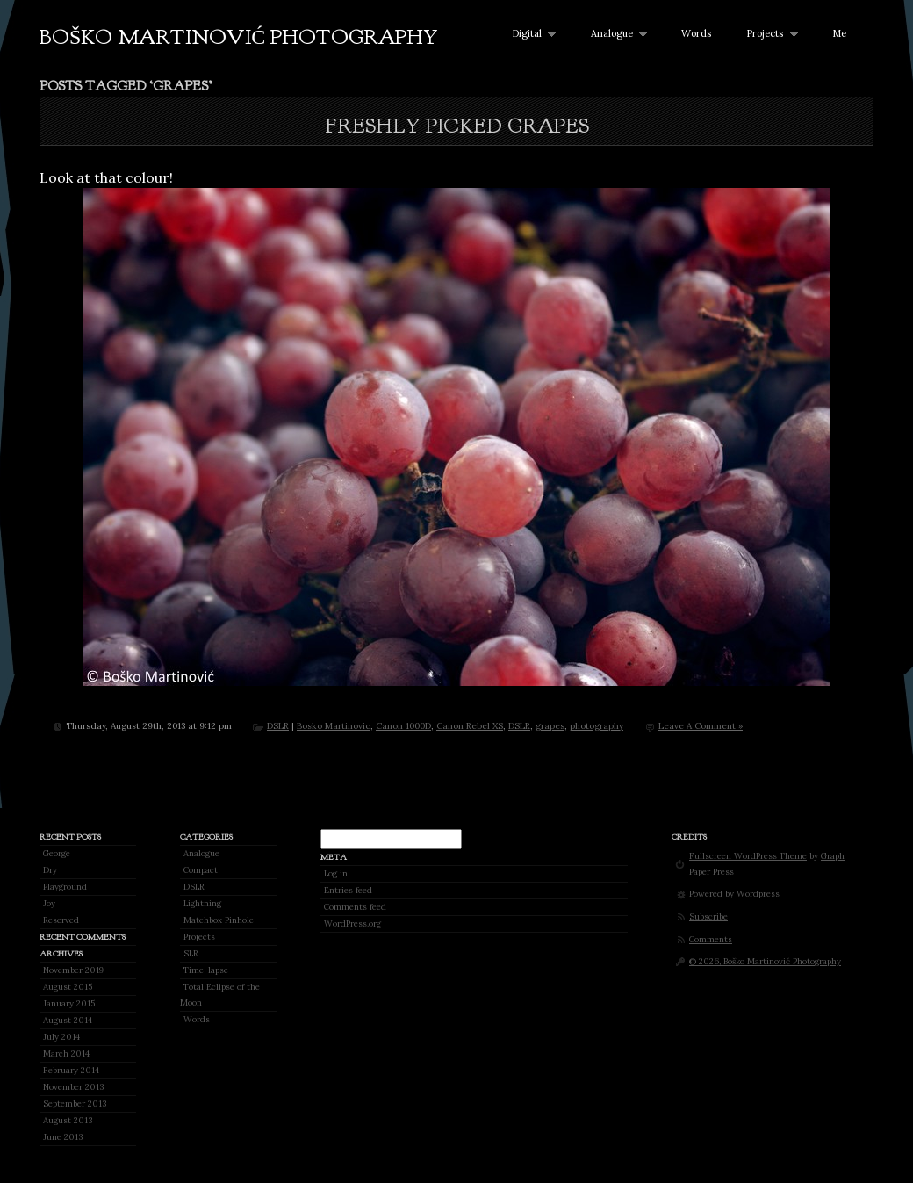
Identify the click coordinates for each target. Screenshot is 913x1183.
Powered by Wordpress (734, 893)
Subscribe (708, 916)
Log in (336, 873)
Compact (200, 870)
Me (839, 33)
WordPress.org (352, 923)
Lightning (202, 903)
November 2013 (73, 1087)
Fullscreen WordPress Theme (748, 856)
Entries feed (348, 890)
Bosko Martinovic (333, 726)
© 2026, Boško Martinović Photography (765, 961)
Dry (50, 870)
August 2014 (67, 1020)
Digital (530, 33)
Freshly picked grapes (457, 125)
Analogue (615, 33)
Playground (65, 886)
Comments (710, 939)
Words (696, 33)
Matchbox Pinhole (218, 920)
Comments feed (355, 906)
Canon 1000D (403, 726)
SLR (190, 953)
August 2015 (67, 986)
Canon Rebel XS (469, 726)
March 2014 (66, 1053)
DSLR (278, 726)
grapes (550, 726)
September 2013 (74, 1103)
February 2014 (71, 1070)
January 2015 (69, 1003)
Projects (768, 33)
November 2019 (73, 970)
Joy (49, 903)
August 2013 (67, 1120)
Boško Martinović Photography (239, 37)
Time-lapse (205, 970)
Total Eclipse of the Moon (220, 994)
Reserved (61, 920)
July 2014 (61, 1036)
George (56, 853)
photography (596, 726)
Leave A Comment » (700, 726)
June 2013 (63, 1137)
